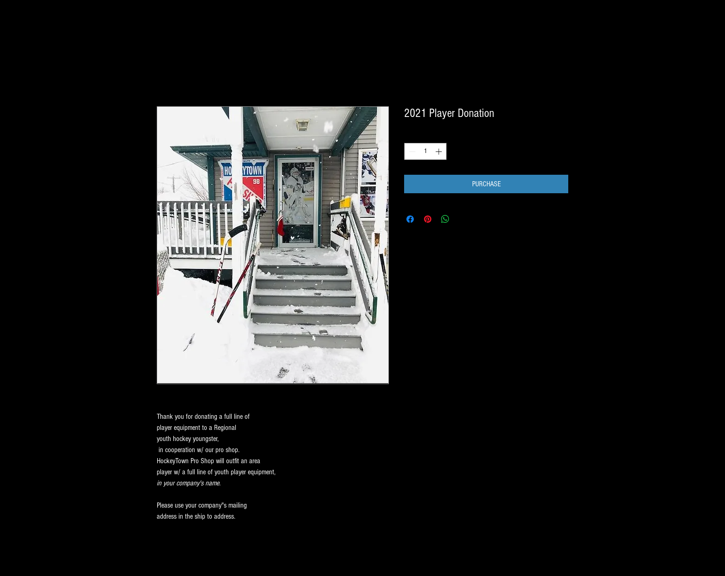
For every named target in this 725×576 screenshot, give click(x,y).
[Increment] (439, 151)
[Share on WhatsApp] (445, 219)
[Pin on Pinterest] (427, 219)
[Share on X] (462, 219)
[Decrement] (411, 151)
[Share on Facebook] (410, 219)
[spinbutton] (425, 151)
